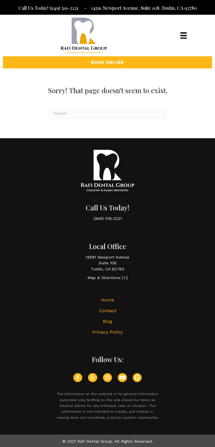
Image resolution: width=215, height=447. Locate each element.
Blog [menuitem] (107, 321)
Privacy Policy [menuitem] (107, 332)
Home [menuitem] (107, 300)
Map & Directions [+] (107, 277)
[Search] (107, 113)
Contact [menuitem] (107, 310)
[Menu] (183, 35)
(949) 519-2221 (65, 8)
